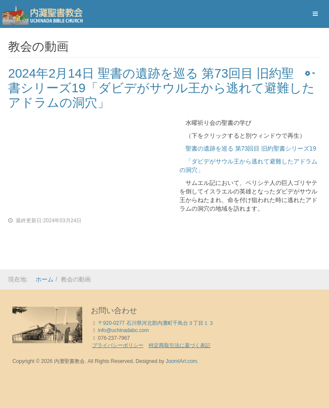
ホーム (45, 279)
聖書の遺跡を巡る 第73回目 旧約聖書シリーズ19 (247, 148)
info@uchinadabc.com (123, 330)
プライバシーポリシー (118, 345)
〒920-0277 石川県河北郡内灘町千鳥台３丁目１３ (156, 323)
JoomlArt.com (181, 361)
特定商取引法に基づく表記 (179, 345)
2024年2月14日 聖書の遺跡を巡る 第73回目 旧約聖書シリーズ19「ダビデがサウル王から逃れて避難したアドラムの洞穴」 (158, 88)
